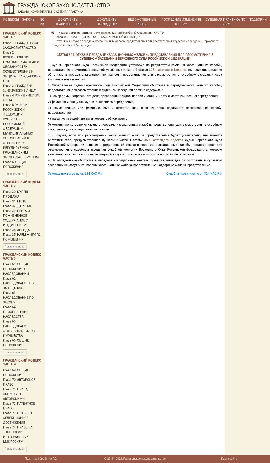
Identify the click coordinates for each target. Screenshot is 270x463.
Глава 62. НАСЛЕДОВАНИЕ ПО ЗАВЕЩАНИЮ (18, 283)
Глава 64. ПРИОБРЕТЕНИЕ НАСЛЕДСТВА (15, 312)
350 (147, 140)
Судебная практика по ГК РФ (225, 22)
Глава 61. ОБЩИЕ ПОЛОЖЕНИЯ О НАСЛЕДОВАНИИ (16, 269)
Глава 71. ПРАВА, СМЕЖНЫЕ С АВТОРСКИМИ (15, 394)
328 (151, 70)
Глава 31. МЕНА (14, 201)
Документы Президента (107, 22)
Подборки (258, 19)
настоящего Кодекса (171, 70)
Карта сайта (229, 458)
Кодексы (11, 19)
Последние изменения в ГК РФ (181, 22)
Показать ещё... (15, 173)
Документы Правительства (68, 22)
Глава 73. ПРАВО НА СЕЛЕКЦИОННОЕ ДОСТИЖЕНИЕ (18, 417)
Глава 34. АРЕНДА (16, 230)
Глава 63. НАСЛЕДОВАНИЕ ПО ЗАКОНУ (18, 297)
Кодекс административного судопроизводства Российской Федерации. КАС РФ (111, 32)
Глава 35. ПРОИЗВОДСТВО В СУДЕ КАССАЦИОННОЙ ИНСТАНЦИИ (98, 37)
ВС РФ (42, 22)
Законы (28, 19)
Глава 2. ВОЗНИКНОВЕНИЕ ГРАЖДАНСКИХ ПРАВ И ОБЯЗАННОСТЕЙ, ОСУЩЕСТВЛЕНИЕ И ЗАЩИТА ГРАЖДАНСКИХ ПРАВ (22, 67)
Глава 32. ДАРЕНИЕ (17, 206)
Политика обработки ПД (41, 458)
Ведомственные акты (142, 22)
